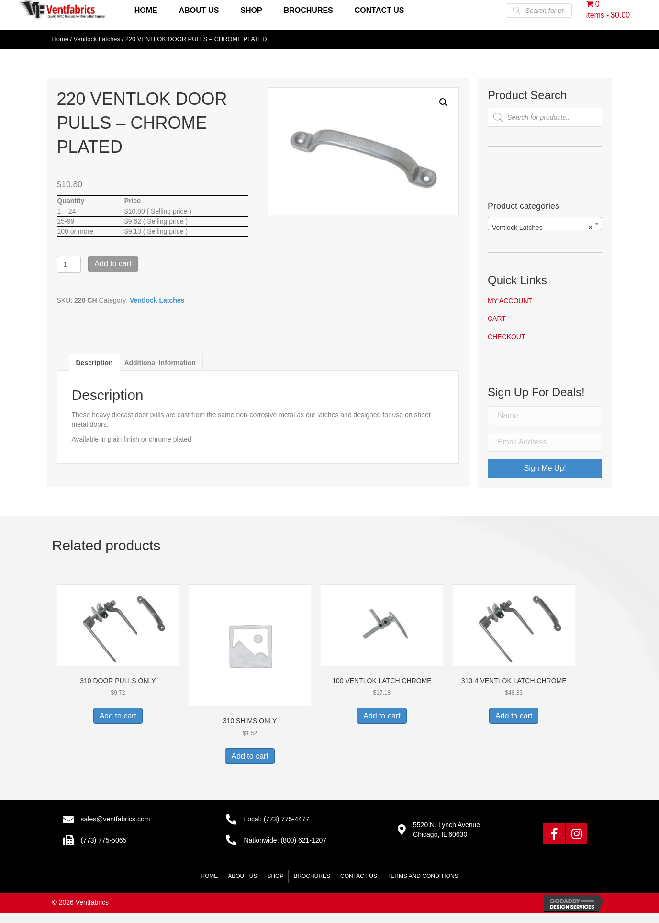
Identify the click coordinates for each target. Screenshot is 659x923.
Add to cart (112, 264)
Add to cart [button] (118, 716)
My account (510, 301)
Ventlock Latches (97, 39)
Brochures (311, 876)
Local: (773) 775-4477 (276, 819)
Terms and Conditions (422, 876)
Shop (275, 876)
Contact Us (358, 876)
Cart (497, 318)
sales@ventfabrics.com (115, 819)
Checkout (506, 337)
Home (60, 39)
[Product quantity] (69, 264)
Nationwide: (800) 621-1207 (285, 840)
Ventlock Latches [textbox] (542, 227)
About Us (242, 876)
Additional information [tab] (159, 362)
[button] (443, 102)
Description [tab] (94, 362)
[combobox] (545, 223)
